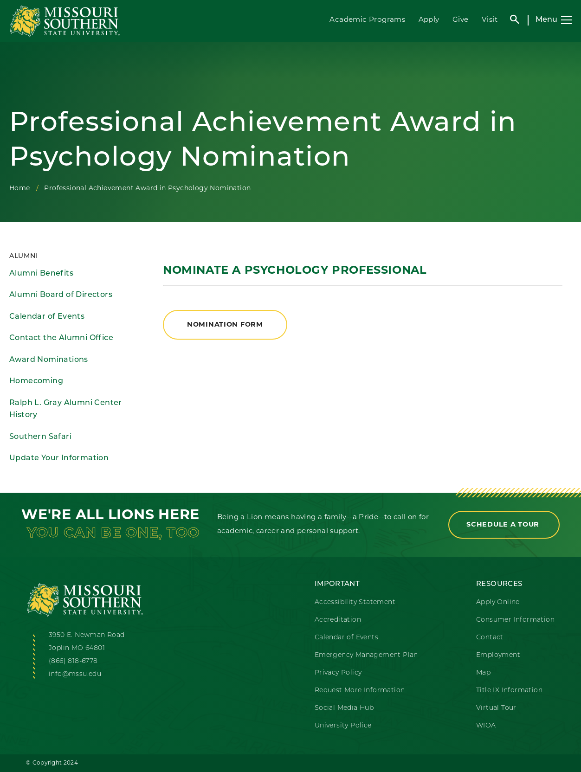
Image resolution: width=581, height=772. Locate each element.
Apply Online (498, 602)
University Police (343, 725)
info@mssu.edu (75, 674)
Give (460, 20)
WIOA (486, 725)
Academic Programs (367, 20)
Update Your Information (59, 458)
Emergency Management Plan (366, 655)
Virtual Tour (496, 708)
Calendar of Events (46, 317)
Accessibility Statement (355, 602)
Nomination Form (225, 325)
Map (483, 672)
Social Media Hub (344, 708)
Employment (498, 655)
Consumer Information (515, 620)
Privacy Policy (338, 672)
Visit (489, 20)
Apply (429, 20)
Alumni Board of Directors (60, 295)
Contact (490, 637)
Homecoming (36, 381)
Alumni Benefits (41, 273)
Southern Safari (40, 437)
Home (19, 188)
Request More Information (360, 690)
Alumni (23, 256)
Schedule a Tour (504, 524)
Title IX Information (509, 690)
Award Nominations (48, 360)
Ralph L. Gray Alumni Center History (65, 409)
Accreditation (338, 620)
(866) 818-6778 (73, 661)
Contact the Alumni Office (61, 338)
